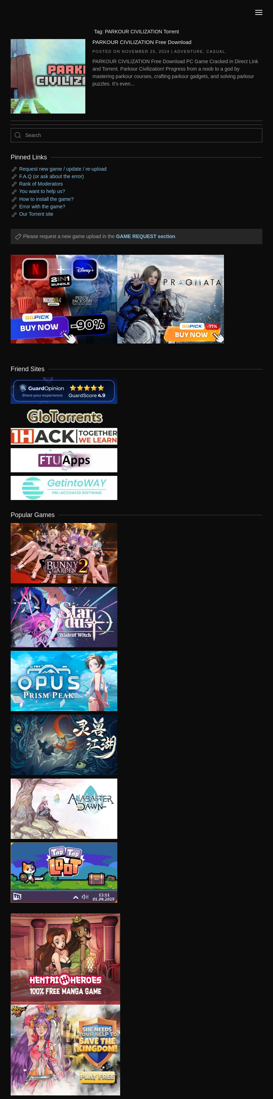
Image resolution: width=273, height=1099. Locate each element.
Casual (216, 51)
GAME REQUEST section (145, 236)
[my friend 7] (64, 487)
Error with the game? (42, 206)
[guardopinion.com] (64, 390)
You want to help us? (42, 191)
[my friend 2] (64, 415)
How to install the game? (46, 199)
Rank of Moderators (41, 184)
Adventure (188, 51)
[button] (258, 12)
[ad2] (60, 959)
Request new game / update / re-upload (63, 169)
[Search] (136, 135)
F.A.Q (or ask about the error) (51, 176)
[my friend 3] (64, 436)
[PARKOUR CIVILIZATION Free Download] (48, 75)
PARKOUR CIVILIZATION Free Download (142, 42)
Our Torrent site (36, 214)
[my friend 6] (64, 460)
